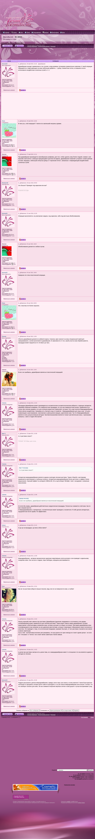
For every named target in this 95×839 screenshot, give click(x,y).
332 (12, 173)
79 (12, 394)
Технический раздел (44, 46)
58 (11, 144)
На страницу (6, 39)
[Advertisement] (47, 54)
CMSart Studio (81, 802)
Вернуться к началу (9, 90)
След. (14, 39)
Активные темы (19, 43)
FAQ (21, 32)
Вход (62, 32)
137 (12, 174)
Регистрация (54, 32)
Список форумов (32, 46)
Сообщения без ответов (7, 43)
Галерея (6, 32)
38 (12, 146)
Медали (45, 32)
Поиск (27, 32)
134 (12, 393)
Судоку (14, 32)
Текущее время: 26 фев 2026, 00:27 (36, 45)
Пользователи (36, 32)
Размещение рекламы (69, 784)
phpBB (68, 801)
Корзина (53, 46)
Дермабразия (8, 37)
